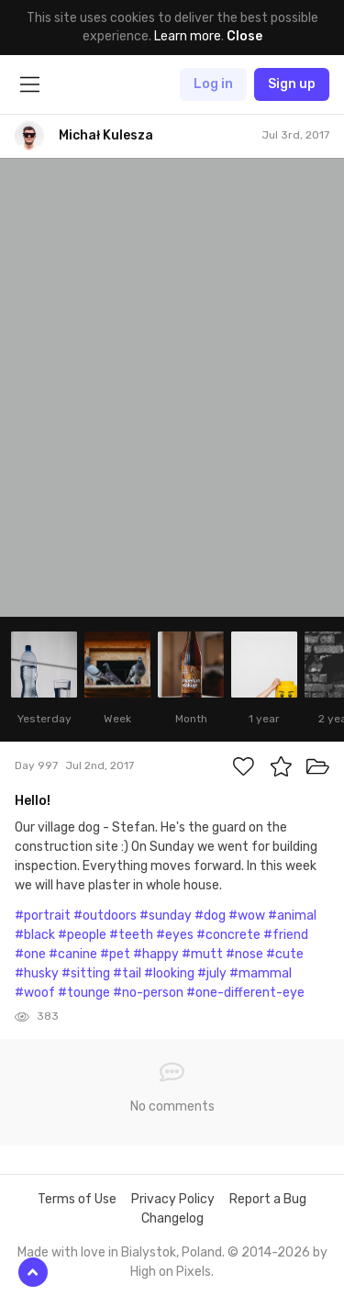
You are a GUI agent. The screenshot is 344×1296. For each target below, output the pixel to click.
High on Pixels (170, 1271)
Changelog (172, 1218)
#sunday (165, 915)
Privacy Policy (173, 1199)
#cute (285, 954)
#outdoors (105, 915)
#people (82, 935)
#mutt (202, 954)
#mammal (260, 973)
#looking (169, 973)
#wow (246, 915)
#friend (285, 935)
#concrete (228, 935)
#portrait (43, 915)
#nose (244, 954)
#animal (292, 915)
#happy (156, 954)
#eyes (175, 935)
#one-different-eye (245, 992)
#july (212, 973)
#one (30, 954)
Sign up (292, 84)
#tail (127, 973)
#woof (35, 992)
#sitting (85, 973)
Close (244, 36)
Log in (213, 84)
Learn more (187, 36)
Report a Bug (267, 1199)
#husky (37, 973)
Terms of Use (77, 1199)
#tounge (84, 992)
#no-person (148, 992)
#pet (115, 954)
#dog (210, 915)
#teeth (131, 935)
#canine (73, 954)
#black (35, 935)
